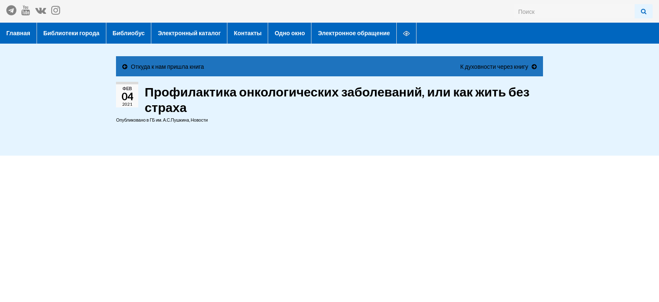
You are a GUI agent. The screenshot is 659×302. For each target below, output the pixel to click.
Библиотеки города (71, 32)
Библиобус (129, 32)
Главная (18, 32)
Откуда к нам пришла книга (167, 66)
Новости (199, 119)
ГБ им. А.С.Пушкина (169, 119)
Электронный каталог (189, 32)
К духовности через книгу (494, 66)
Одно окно (289, 32)
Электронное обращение (354, 32)
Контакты (247, 32)
